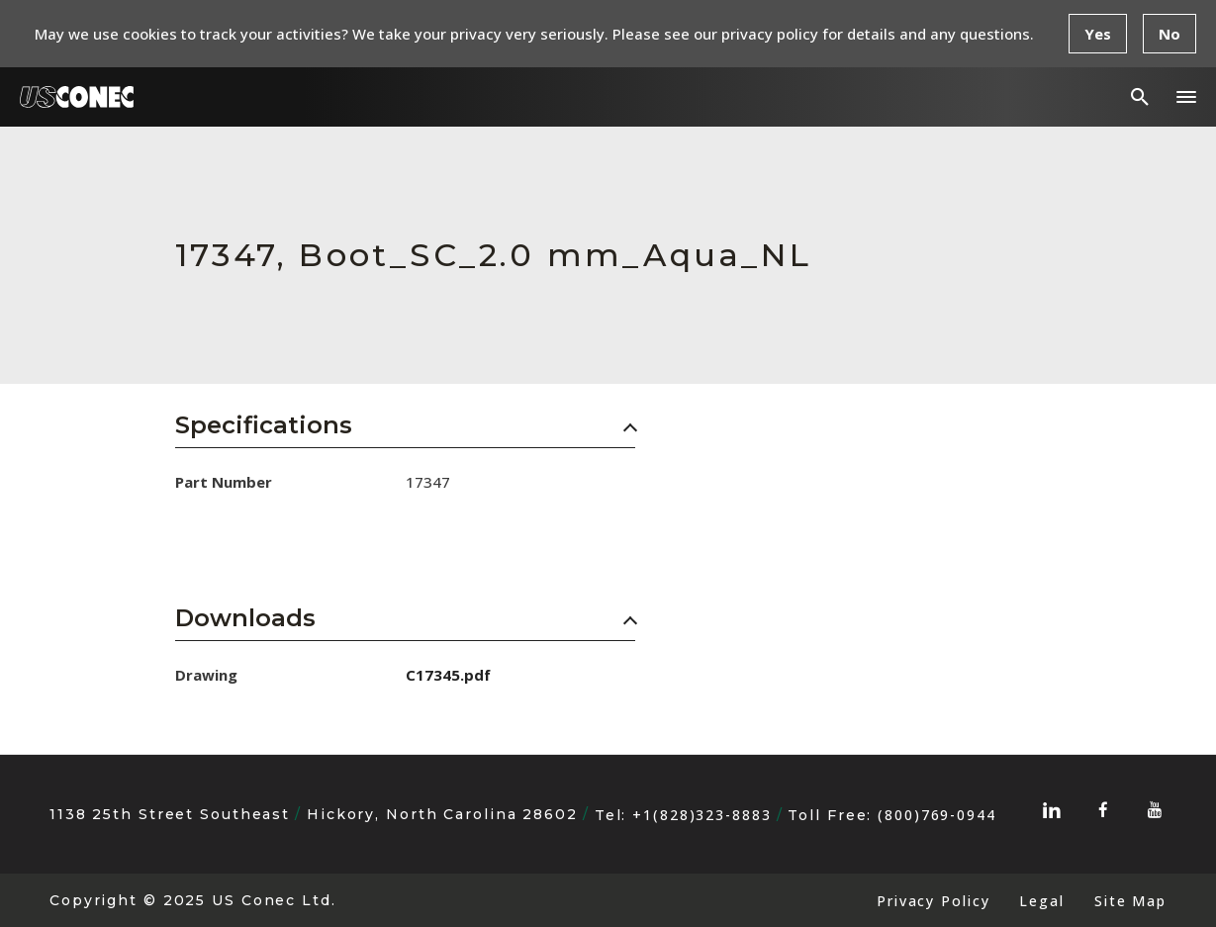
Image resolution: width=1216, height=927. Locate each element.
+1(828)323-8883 (701, 814)
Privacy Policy (933, 900)
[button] (1186, 97)
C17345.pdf (448, 675)
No (1169, 34)
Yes (1097, 34)
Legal (1041, 900)
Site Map (1130, 900)
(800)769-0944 (937, 814)
